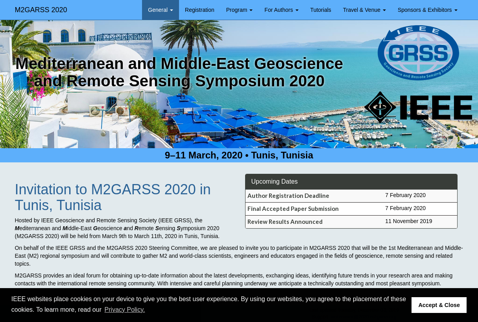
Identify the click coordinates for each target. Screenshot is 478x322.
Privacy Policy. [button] (125, 309)
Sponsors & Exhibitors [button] (428, 10)
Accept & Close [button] (439, 305)
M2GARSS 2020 (41, 10)
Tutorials (320, 10)
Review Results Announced (285, 221)
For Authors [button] (281, 10)
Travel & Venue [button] (364, 10)
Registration (199, 10)
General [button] (160, 10)
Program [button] (239, 10)
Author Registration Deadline (288, 195)
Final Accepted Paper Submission (293, 208)
